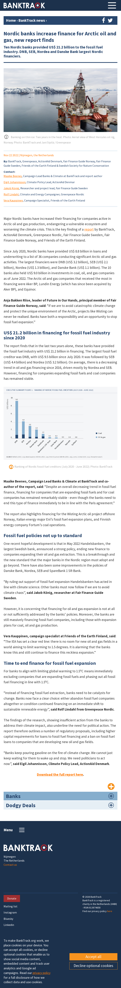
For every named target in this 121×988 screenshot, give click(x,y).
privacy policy (41, 973)
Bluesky (8, 918)
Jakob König (11, 188)
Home (11, 20)
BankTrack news (32, 20)
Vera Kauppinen (13, 200)
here (109, 911)
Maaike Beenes (13, 176)
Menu (14, 830)
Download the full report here (60, 774)
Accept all (93, 956)
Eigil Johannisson (15, 182)
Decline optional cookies (93, 965)
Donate (11, 898)
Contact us (10, 864)
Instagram (10, 912)
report (89, 229)
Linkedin (9, 925)
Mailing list (10, 906)
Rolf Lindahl (11, 194)
